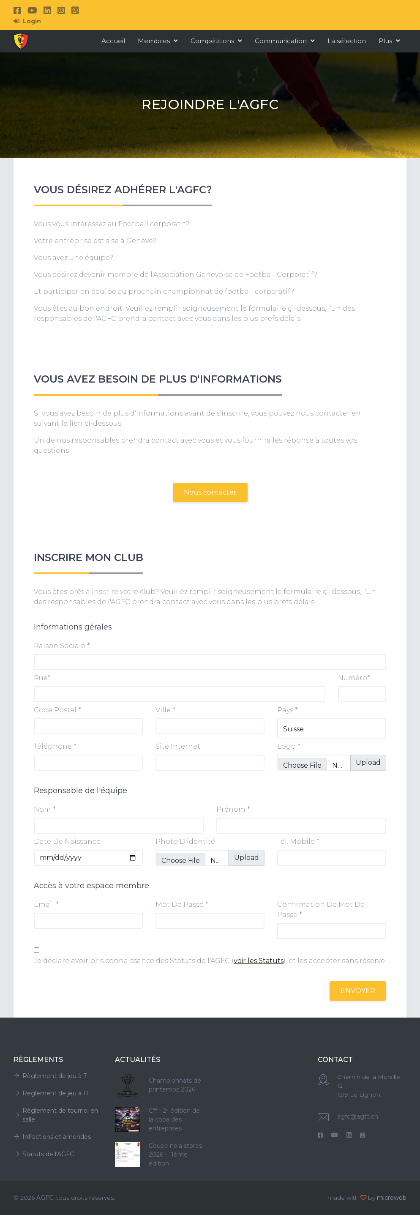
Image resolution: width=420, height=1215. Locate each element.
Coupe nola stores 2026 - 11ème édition (175, 1154)
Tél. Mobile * (298, 841)
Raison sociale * (62, 646)
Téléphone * (55, 746)
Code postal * (57, 710)
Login (27, 21)
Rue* (42, 678)
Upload (368, 762)
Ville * (165, 710)
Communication (285, 41)
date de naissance (67, 841)
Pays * (287, 710)
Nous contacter (210, 492)
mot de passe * (181, 904)
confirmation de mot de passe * (321, 909)
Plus (389, 41)
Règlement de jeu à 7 (50, 1076)
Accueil (113, 41)
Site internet (177, 746)
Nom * (45, 809)
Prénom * (233, 809)
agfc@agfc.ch (357, 1116)
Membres (158, 41)
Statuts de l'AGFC (44, 1154)
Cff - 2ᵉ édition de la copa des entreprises (174, 1119)
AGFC (44, 1197)
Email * (46, 904)
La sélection (346, 41)
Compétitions (216, 41)
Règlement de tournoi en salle (56, 1115)
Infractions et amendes (52, 1137)
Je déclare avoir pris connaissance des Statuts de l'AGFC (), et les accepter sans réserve (209, 961)
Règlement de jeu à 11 (51, 1093)
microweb (391, 1197)
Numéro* (354, 678)
